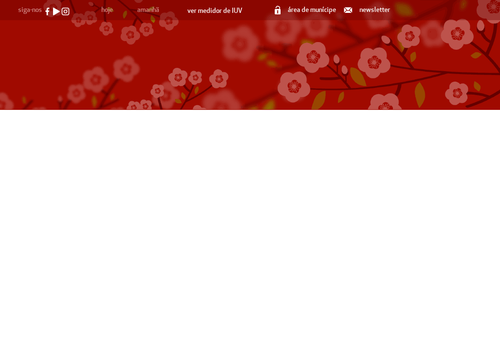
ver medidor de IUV (214, 11)
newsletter (367, 10)
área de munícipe (305, 10)
